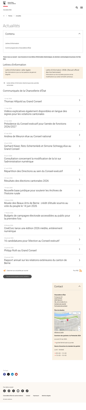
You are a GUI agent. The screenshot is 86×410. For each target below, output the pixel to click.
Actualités (18, 16)
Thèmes (10, 16)
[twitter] (8, 382)
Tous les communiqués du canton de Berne (17, 284)
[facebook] (4, 382)
